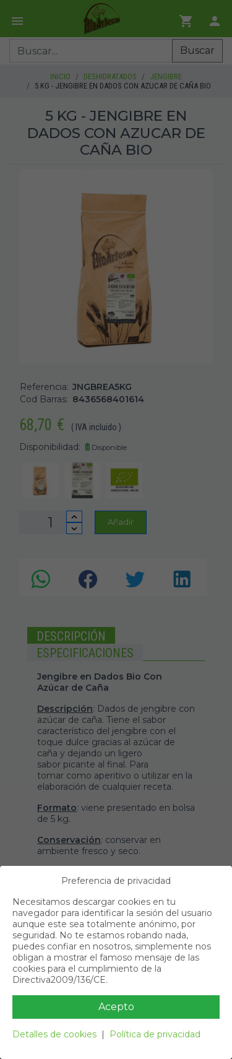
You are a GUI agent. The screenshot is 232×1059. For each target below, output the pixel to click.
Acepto (116, 1007)
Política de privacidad (155, 1034)
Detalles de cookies (54, 1034)
